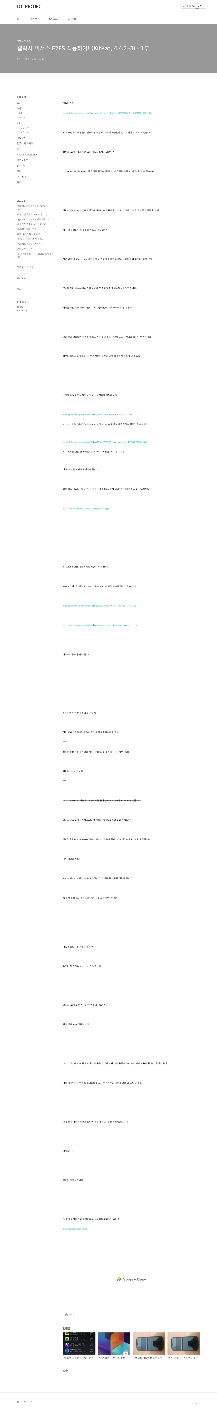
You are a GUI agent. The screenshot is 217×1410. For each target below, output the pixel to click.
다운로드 (52, 19)
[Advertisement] (131, 1279)
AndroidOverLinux (27, 154)
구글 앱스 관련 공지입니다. (29, 243)
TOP (197, 1403)
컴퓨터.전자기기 (25, 143)
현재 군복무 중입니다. (27, 248)
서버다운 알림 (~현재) (27, 229)
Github (72, 19)
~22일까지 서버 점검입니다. (30, 238)
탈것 (19, 171)
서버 (19, 123)
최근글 (20, 267)
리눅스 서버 (23, 132)
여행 (19, 108)
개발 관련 (21, 137)
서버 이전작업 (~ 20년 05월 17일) (32, 214)
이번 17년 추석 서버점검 (28, 234)
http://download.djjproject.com (76, 508)
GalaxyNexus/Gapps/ (100, 508)
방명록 (33, 19)
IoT (19, 149)
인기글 (30, 267)
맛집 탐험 (21, 176)
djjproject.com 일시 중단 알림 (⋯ (33, 219)
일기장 (20, 102)
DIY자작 (21, 165)
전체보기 (21, 97)
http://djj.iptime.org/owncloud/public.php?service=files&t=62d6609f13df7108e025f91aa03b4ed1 (107, 113)
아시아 (21, 117)
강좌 (19, 182)
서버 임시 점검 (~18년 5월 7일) (31, 224)
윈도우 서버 (23, 127)
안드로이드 (22, 160)
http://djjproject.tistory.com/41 (76, 1228)
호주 (20, 113)
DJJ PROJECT (30, 6)
